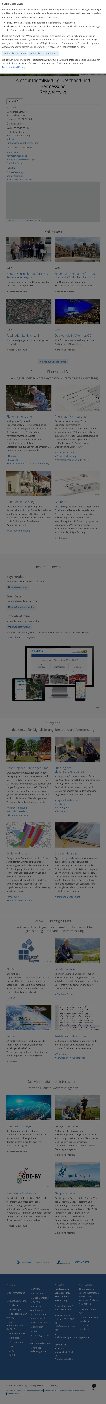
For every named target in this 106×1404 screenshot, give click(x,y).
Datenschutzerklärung (13, 67)
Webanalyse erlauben (15, 53)
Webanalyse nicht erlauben (43, 53)
